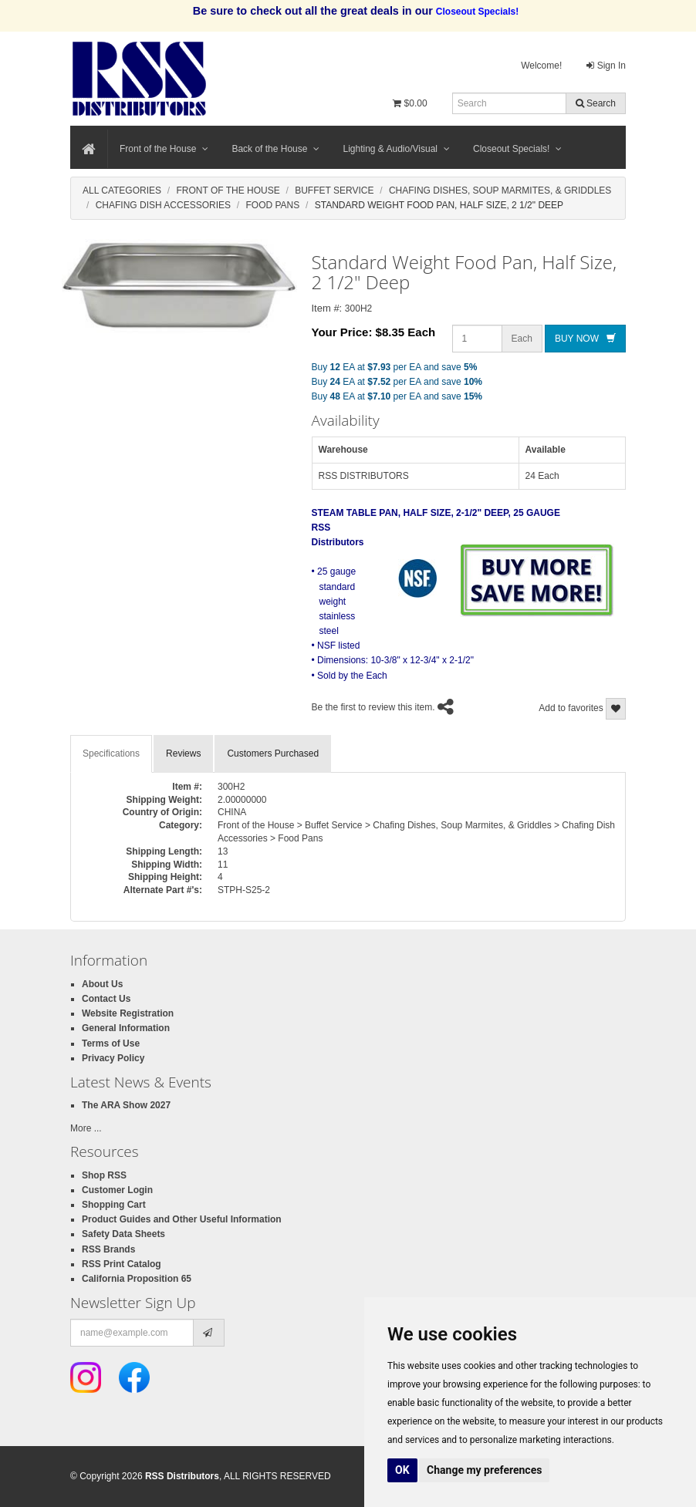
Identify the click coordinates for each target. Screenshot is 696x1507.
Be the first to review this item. (373, 707)
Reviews (183, 753)
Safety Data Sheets (123, 1234)
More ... (86, 1128)
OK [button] (402, 1470)
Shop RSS (104, 1175)
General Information (126, 1028)
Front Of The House (227, 190)
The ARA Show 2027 (126, 1105)
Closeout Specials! (517, 149)
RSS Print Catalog (121, 1264)
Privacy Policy (113, 1058)
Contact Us (106, 998)
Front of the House (164, 149)
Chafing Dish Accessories (163, 205)
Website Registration (128, 1013)
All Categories (122, 190)
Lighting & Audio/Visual (396, 149)
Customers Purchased (273, 753)
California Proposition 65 (136, 1278)
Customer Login (117, 1190)
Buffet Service (334, 190)
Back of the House (275, 149)
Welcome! (541, 65)
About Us (102, 984)
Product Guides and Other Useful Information (182, 1219)
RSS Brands (108, 1249)
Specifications (111, 753)
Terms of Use (111, 1043)
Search (596, 103)
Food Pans (273, 205)
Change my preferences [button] (484, 1470)
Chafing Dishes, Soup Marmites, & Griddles (500, 190)
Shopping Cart (114, 1204)
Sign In (606, 65)
